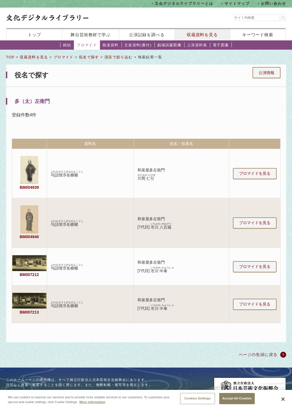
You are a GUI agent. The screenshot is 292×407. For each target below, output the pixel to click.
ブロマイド (87, 45)
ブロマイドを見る (254, 173)
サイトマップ (237, 3)
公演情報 (266, 72)
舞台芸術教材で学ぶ (91, 34)
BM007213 (29, 312)
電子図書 (221, 45)
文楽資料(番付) (138, 45)
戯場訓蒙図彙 (169, 45)
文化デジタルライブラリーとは (184, 3)
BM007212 (29, 274)
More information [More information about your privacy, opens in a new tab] (92, 405)
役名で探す (89, 57)
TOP (10, 57)
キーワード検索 (257, 34)
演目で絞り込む (118, 57)
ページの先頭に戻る (258, 354)
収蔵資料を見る (202, 34)
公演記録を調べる (147, 34)
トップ (34, 34)
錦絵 (67, 45)
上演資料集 (197, 45)
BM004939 (29, 187)
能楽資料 (110, 45)
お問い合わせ (273, 3)
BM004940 (29, 236)
